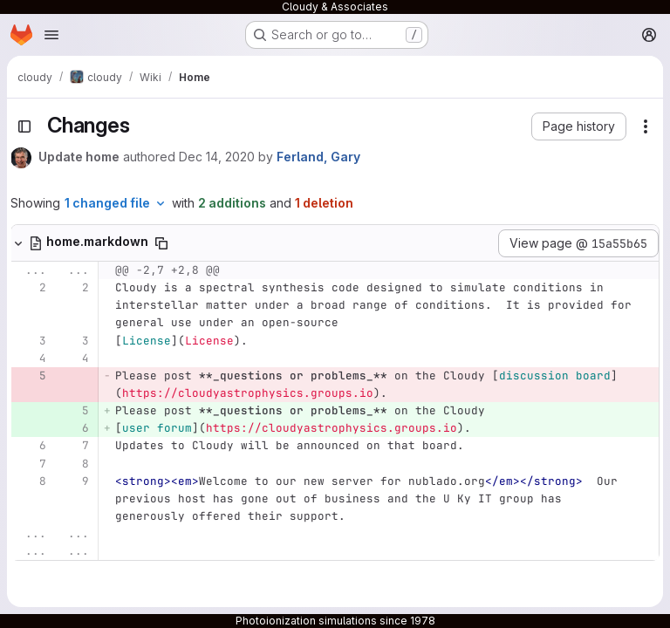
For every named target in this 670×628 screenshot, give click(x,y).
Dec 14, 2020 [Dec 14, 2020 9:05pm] (217, 156)
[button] (578, 126)
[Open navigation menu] (51, 35)
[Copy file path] (161, 243)
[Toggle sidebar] (24, 126)
